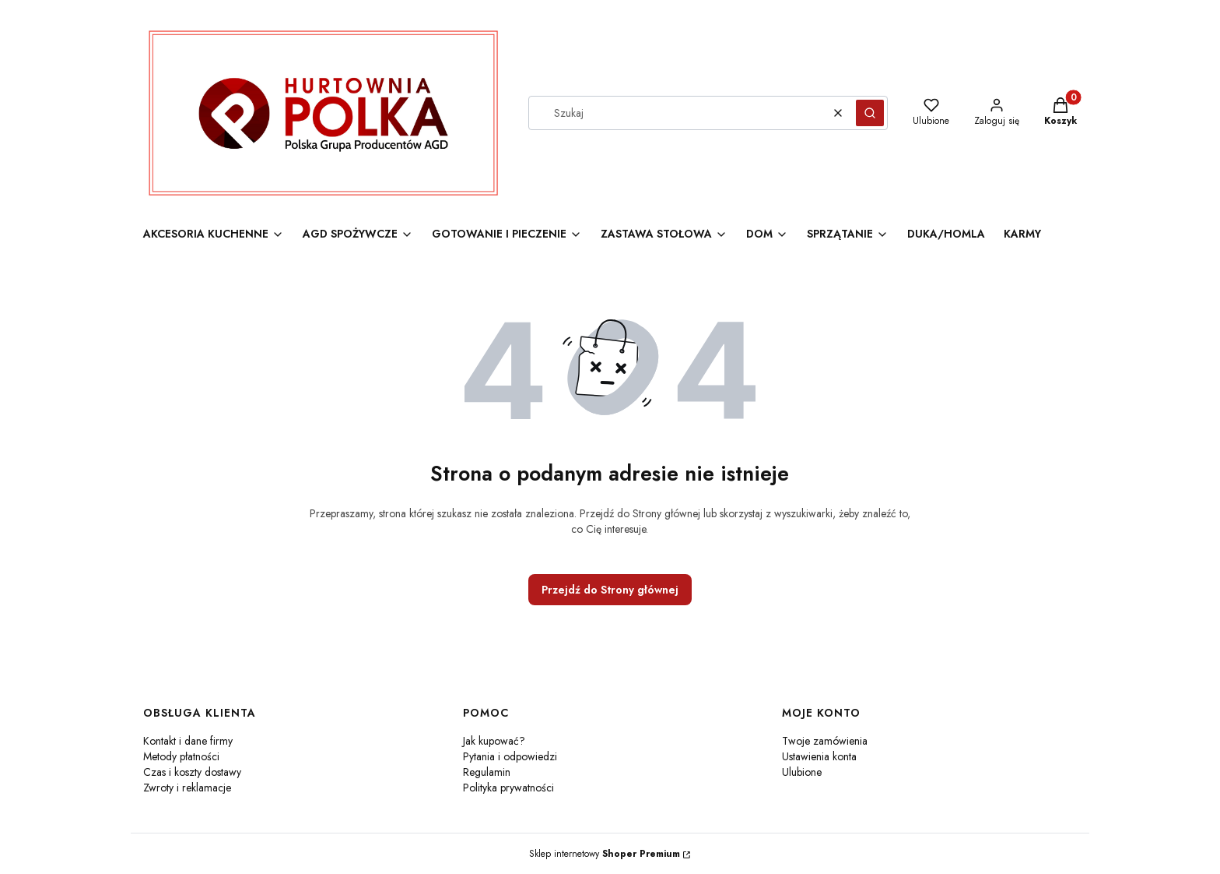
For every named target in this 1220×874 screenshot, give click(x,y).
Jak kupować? (494, 741)
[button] (870, 113)
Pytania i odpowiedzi (510, 756)
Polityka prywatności (508, 787)
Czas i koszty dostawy (192, 772)
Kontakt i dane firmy (188, 741)
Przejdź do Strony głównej (610, 589)
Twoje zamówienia (825, 741)
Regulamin (486, 772)
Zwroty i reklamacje (187, 787)
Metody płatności (181, 756)
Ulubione (802, 772)
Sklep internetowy (604, 854)
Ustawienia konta (819, 756)
